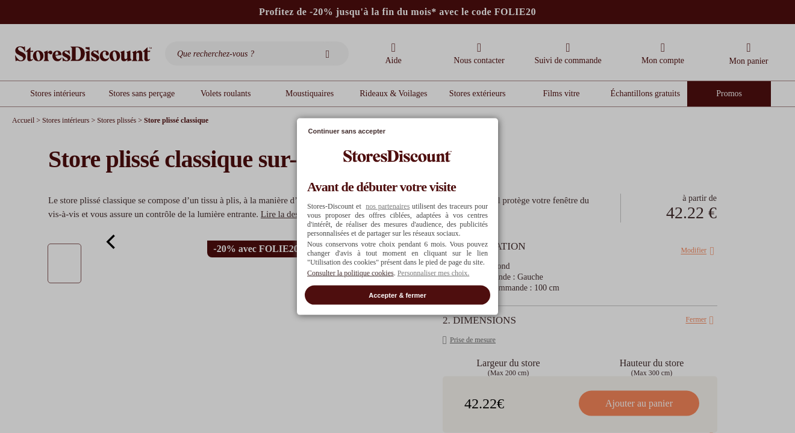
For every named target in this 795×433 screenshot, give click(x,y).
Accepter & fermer (397, 294)
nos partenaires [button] (388, 205)
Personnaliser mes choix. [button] (434, 272)
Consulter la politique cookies (350, 272)
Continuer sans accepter (346, 131)
